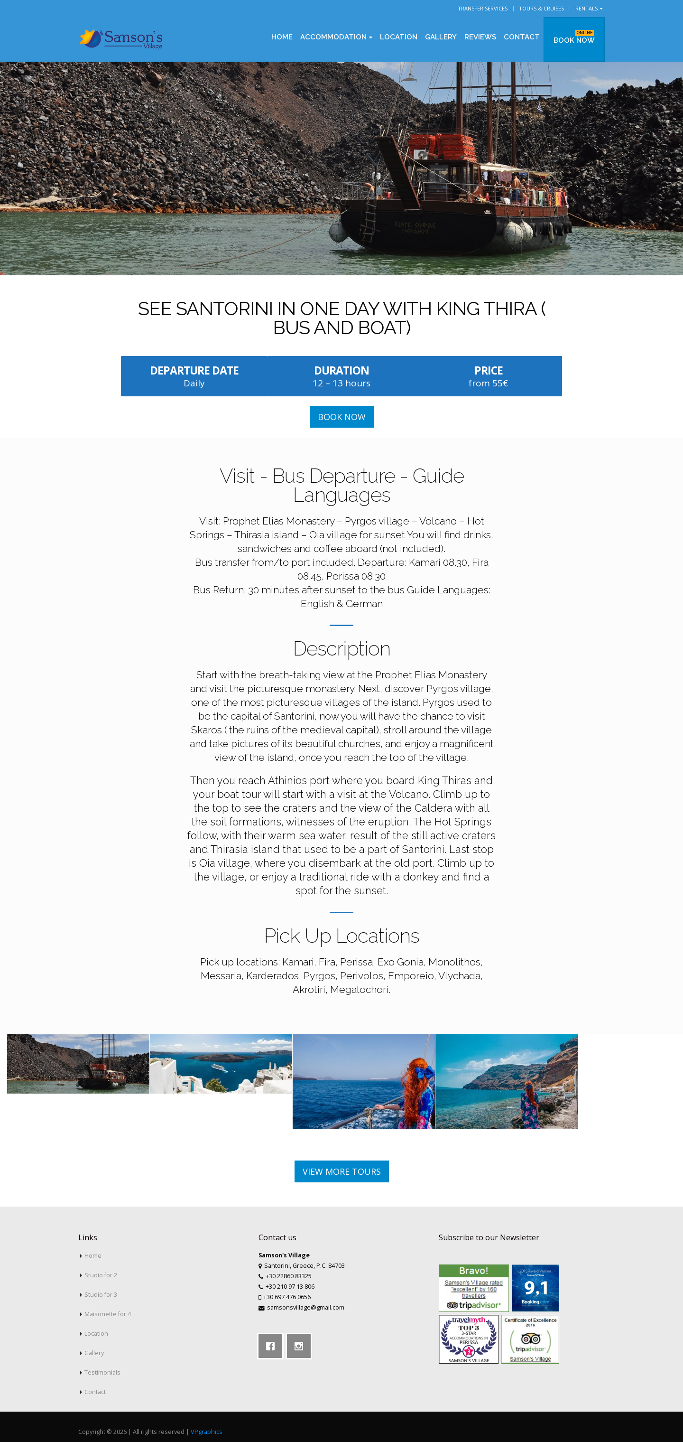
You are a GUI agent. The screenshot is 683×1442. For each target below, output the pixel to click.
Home (282, 37)
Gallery (441, 37)
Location (398, 37)
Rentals (586, 8)
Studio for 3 (100, 1295)
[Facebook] (272, 1346)
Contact (522, 37)
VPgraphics (206, 1432)
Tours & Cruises (541, 8)
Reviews (480, 37)
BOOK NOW (574, 37)
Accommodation (333, 37)
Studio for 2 (100, 1275)
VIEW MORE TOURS (342, 1171)
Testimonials (102, 1372)
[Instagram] (301, 1346)
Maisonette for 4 (107, 1314)
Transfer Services (483, 8)
